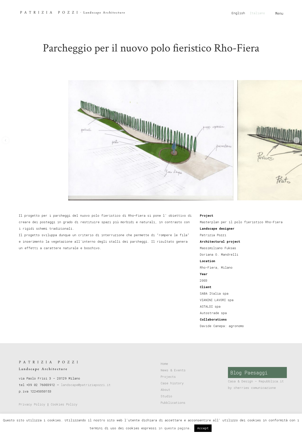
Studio (166, 396)
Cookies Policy (64, 404)
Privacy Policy (32, 404)
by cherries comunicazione (252, 387)
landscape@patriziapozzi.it (86, 385)
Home (164, 363)
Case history (172, 383)
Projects (168, 376)
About (165, 389)
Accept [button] (203, 428)
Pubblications (173, 402)
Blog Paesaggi (249, 372)
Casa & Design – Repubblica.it (256, 381)
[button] (5, 140)
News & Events (173, 370)
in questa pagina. (175, 428)
